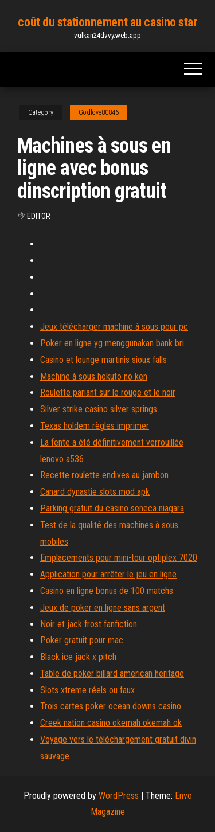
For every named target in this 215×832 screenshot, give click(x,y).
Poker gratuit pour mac (81, 640)
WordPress (119, 795)
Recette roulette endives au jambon (104, 475)
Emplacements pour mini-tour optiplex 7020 (118, 557)
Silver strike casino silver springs (98, 409)
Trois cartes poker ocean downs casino (110, 706)
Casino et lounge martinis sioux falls (103, 359)
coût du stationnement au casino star (107, 22)
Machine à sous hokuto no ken (93, 376)
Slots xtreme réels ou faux (87, 690)
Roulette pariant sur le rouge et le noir (107, 392)
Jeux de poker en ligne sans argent (102, 607)
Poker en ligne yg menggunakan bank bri (112, 343)
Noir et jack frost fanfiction (88, 624)
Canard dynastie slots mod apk (95, 491)
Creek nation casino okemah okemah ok (111, 722)
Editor (38, 216)
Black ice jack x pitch (78, 656)
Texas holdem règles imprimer (94, 425)
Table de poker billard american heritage (112, 673)
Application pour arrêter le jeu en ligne (108, 574)
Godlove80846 (99, 112)
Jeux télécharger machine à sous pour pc (114, 326)
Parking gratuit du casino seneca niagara (112, 508)
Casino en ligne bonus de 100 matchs (106, 590)
